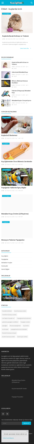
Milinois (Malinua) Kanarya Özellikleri (20, 82)
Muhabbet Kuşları (6, 262)
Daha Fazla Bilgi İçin (8, 438)
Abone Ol (26, 423)
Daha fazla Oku (25, 48)
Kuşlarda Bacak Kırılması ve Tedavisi (15, 36)
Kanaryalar (4, 266)
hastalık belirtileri (7, 311)
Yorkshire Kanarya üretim (9, 314)
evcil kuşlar (5, 329)
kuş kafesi (26, 325)
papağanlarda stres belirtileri (19, 329)
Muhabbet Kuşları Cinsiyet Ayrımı (21, 100)
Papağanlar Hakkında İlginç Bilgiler (13, 188)
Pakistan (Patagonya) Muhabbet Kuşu (21, 91)
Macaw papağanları (15, 325)
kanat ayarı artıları (22, 336)
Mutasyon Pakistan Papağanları (12, 240)
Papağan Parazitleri (17, 397)
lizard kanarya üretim (20, 311)
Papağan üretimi (25, 322)
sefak (3, 39)
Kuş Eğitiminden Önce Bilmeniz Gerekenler (16, 161)
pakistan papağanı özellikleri (10, 322)
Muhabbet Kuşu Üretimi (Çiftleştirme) (15, 214)
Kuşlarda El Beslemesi (9, 135)
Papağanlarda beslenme (24, 318)
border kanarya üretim (8, 336)
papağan (4, 325)
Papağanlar (4, 259)
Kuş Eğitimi (4, 256)
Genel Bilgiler (5, 269)
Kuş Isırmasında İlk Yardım (19, 388)
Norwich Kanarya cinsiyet (9, 333)
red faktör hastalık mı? (8, 318)
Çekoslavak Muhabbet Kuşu (20, 72)
